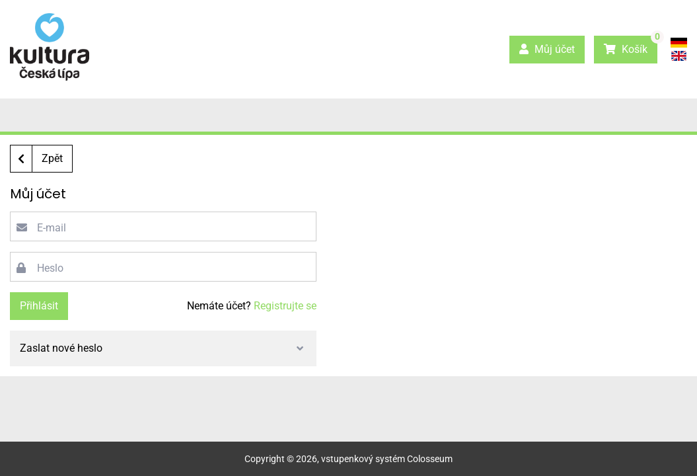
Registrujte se (285, 305)
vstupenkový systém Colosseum (387, 459)
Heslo (50, 268)
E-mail (51, 227)
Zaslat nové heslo (61, 348)
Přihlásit (39, 305)
